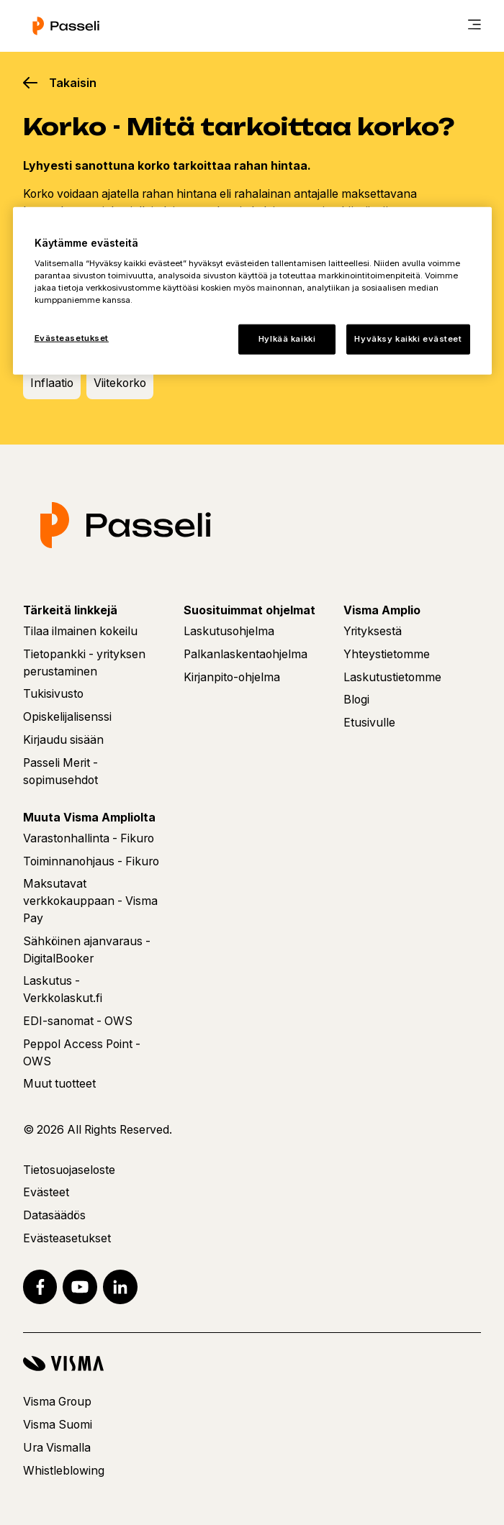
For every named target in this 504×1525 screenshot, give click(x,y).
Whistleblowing (63, 1471)
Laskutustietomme (392, 677)
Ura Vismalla (57, 1448)
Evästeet (46, 1192)
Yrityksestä (372, 631)
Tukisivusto (53, 694)
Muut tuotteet (59, 1084)
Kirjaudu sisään (63, 740)
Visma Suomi (57, 1424)
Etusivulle (369, 722)
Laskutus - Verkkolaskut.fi (62, 989)
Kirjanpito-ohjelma (232, 677)
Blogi (356, 699)
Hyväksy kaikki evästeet (408, 339)
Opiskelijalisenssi (67, 717)
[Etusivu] (66, 25)
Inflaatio (51, 383)
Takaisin (72, 83)
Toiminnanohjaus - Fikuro (91, 861)
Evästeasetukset (67, 1238)
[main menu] (474, 26)
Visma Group (57, 1401)
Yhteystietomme (386, 654)
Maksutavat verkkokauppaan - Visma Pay (90, 901)
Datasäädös (54, 1215)
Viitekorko (120, 383)
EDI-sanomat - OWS (77, 1021)
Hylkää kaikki (286, 339)
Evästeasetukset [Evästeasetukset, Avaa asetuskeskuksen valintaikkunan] (72, 338)
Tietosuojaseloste (69, 1170)
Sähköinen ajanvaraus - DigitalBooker (86, 949)
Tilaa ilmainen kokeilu (80, 631)
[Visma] (252, 1363)
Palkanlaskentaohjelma (245, 654)
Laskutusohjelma (229, 631)
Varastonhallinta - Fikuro (88, 838)
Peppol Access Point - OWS (81, 1052)
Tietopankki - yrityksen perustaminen (84, 662)
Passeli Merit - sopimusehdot (60, 771)
